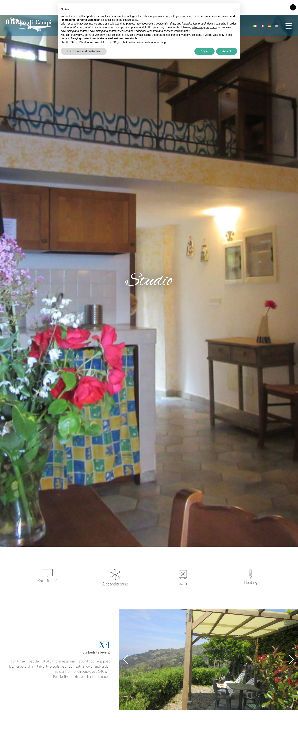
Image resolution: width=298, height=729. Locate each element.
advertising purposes (204, 27)
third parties (127, 23)
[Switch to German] (262, 26)
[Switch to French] (255, 26)
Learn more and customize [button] (84, 51)
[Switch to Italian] (248, 26)
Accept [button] (226, 51)
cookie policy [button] (130, 19)
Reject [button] (204, 51)
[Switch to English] (269, 26)
